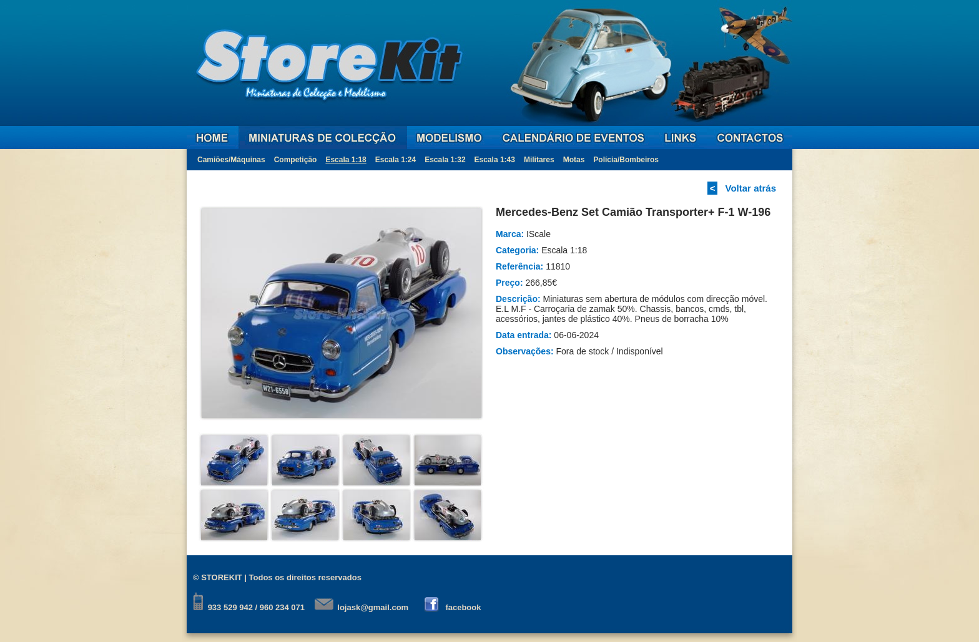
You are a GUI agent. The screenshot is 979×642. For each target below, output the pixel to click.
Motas (574, 159)
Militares (539, 159)
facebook (463, 607)
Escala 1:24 (395, 159)
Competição (295, 159)
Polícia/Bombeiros (626, 159)
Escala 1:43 (495, 159)
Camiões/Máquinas (231, 159)
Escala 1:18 (345, 159)
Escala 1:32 (445, 159)
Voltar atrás (751, 188)
